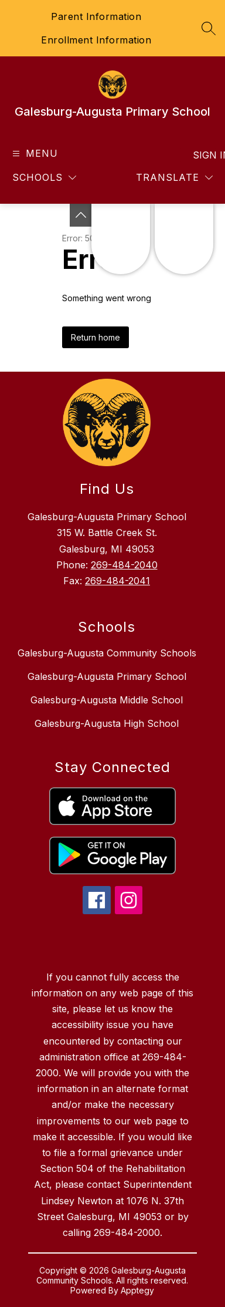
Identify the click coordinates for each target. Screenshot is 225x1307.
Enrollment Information (96, 40)
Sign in (204, 155)
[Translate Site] (174, 177)
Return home (95, 337)
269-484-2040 (124, 565)
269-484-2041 (117, 581)
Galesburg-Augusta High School (107, 723)
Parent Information (96, 16)
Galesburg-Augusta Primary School (107, 676)
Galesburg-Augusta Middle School (106, 700)
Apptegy (137, 1290)
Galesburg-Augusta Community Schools (107, 653)
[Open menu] (33, 153)
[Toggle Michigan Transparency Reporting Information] (81, 215)
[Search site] (209, 28)
